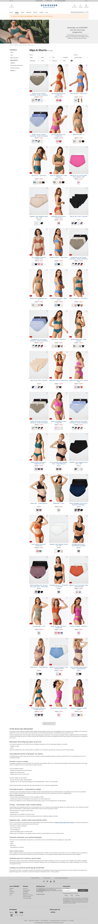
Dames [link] (17, 12)
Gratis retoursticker (27, 896)
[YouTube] (50, 881)
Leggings (12, 62)
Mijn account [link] (74, 7)
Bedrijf (11, 890)
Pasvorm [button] (54, 60)
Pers (10, 894)
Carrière (11, 893)
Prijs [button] (53, 57)
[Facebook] (44, 881)
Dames (66, 895)
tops (16, 871)
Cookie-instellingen (27, 898)
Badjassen (12, 70)
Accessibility (71, 920)
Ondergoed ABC (26, 890)
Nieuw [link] (11, 12)
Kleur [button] (42, 57)
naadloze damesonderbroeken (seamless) (65, 822)
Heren (71, 895)
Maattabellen (25, 891)
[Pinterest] (47, 881)
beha (76, 731)
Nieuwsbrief (25, 893)
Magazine (12, 888)
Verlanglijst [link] (80, 7)
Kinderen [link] (28, 12)
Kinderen (77, 895)
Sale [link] (46, 12)
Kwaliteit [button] (65, 57)
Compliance (12, 891)
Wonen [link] (41, 12)
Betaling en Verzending (28, 894)
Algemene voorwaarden (34, 920)
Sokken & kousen (14, 68)
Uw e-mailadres (66, 888)
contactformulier (41, 889)
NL (86, 0)
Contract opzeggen (40, 894)
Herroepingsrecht (44, 920)
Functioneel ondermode (16, 65)
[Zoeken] (87, 12)
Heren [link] (22, 12)
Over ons (11, 0)
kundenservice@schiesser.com (43, 890)
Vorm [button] (42, 60)
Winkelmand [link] (86, 7)
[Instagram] (54, 881)
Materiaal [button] (32, 60)
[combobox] (81, 57)
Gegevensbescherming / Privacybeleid (58, 920)
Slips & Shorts (14, 60)
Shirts (11, 52)
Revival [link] (35, 12)
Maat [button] (31, 57)
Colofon (25, 920)
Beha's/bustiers (14, 57)
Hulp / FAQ (25, 888)
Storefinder (12, 7)
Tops (11, 55)
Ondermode (13, 50)
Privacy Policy (67, 901)
